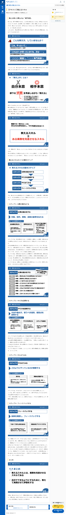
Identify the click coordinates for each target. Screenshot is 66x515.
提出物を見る (58, 20)
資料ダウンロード (58, 506)
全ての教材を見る (58, 511)
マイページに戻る (60, 5)
